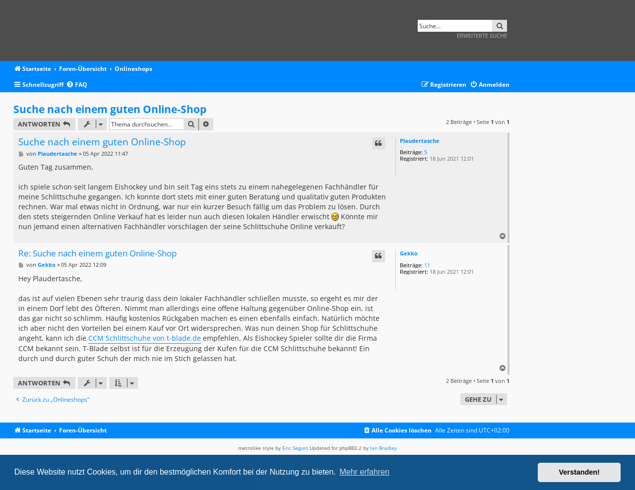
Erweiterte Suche (482, 35)
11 (427, 265)
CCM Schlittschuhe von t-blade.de (144, 338)
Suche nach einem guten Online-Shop (109, 109)
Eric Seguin (295, 447)
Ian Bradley (383, 447)
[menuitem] (76, 85)
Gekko (409, 253)
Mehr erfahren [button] (364, 472)
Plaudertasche (420, 140)
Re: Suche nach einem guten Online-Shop (97, 253)
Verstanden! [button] (579, 472)
